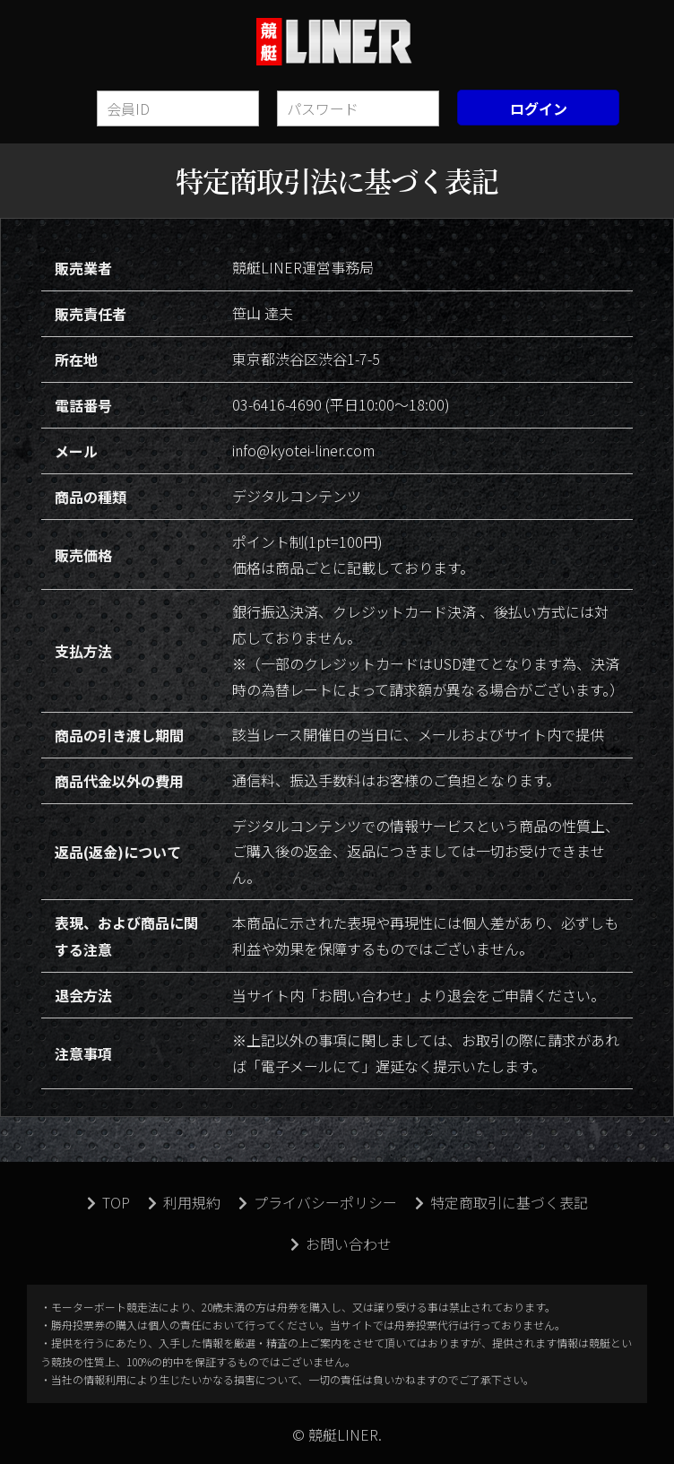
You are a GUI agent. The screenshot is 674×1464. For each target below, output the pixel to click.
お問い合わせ (341, 1242)
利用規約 (184, 1202)
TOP (108, 1202)
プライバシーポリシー (317, 1202)
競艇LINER (337, 41)
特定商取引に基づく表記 (501, 1202)
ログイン (538, 108)
